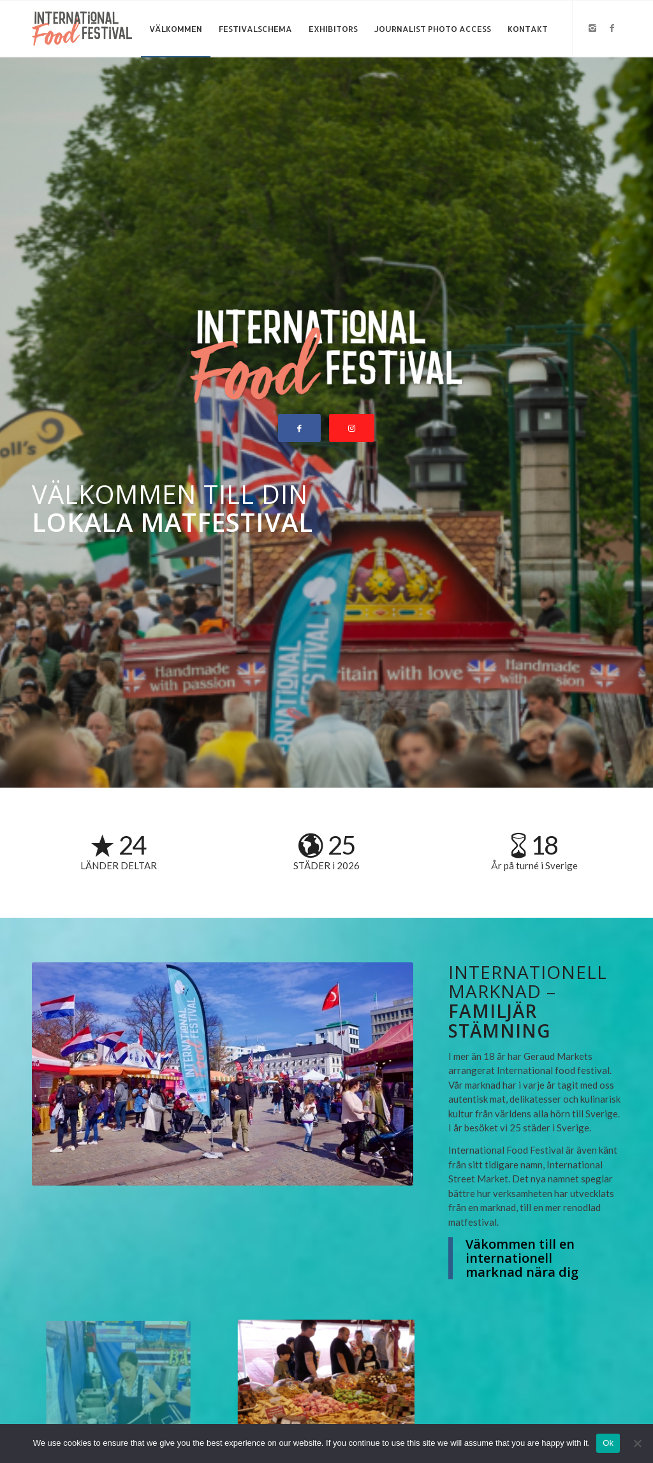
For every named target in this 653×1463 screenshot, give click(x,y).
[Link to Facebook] (611, 28)
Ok (608, 1443)
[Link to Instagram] (592, 28)
